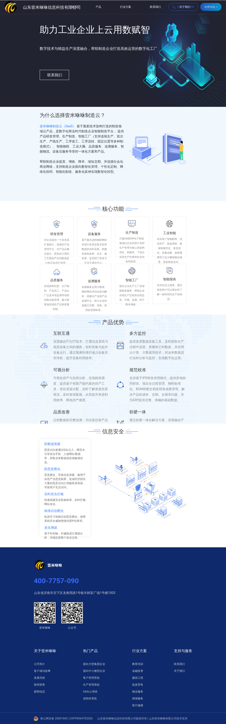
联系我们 (155, 7)
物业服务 (137, 691)
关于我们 (179, 671)
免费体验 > (210, 7)
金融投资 (137, 671)
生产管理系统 (91, 684)
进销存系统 (90, 698)
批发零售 (137, 684)
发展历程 (39, 677)
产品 (98, 7)
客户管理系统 (91, 677)
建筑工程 (137, 677)
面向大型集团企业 (94, 664)
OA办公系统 (90, 691)
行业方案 (125, 7)
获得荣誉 (39, 684)
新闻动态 (39, 691)
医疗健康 (137, 705)
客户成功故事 (42, 671)
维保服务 (137, 698)
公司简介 (39, 664)
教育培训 (137, 664)
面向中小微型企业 (94, 671)
